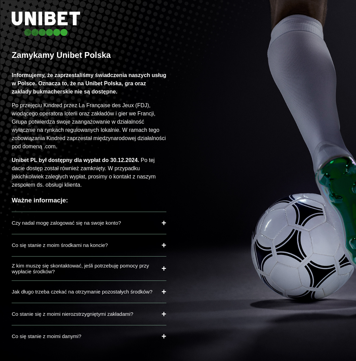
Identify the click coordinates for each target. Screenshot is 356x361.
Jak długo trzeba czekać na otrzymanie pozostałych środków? (82, 292)
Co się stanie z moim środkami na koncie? (60, 245)
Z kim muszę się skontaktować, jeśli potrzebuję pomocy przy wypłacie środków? (80, 268)
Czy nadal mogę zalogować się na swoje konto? (66, 223)
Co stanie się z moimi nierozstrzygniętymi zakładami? (72, 314)
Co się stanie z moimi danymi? (46, 336)
